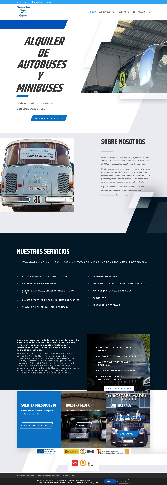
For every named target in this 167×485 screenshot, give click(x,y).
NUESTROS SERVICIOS (117, 389)
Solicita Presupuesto (48, 118)
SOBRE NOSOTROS (107, 12)
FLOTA (83, 425)
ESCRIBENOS (127, 434)
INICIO (93, 12)
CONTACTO (124, 12)
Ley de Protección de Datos (48, 476)
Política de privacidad (25, 476)
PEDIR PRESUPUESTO (141, 12)
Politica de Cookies (69, 476)
